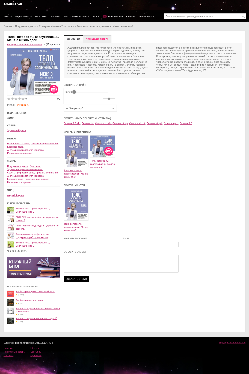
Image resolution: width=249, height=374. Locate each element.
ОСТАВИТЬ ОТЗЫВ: (75, 252)
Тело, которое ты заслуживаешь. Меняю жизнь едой (76, 173)
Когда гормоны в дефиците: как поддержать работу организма (32, 236)
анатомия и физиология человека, (25, 150)
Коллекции (115, 16)
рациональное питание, (37, 179)
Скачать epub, (171, 123)
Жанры (55, 16)
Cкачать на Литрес (97, 39)
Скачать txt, (88, 123)
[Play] (76, 98)
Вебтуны (41, 16)
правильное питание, (18, 143)
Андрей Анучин (15, 195)
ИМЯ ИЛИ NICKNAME (75, 238)
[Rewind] (69, 99)
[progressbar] (91, 92)
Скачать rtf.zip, (120, 123)
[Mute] (99, 98)
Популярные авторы (14, 351)
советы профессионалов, (44, 143)
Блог (96, 16)
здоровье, (35, 166)
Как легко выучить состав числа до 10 (36, 318)
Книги (8, 16)
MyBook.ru (36, 355)
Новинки (8, 348)
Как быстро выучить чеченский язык (35, 291)
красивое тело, (15, 146)
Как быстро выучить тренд (30, 300)
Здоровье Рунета (16, 130)
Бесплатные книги (77, 16)
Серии (130, 16)
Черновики (146, 16)
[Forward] (84, 99)
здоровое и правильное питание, (25, 169)
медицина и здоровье (19, 182)
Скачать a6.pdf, (155, 123)
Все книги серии (18, 250)
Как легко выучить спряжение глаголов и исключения (38, 310)
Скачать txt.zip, (103, 123)
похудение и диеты (25, 26)
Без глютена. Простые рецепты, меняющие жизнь (33, 210)
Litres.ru (35, 348)
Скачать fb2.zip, (72, 123)
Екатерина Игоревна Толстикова (56, 26)
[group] (90, 96)
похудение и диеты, (18, 166)
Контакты (8, 355)
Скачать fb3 (186, 123)
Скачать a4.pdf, (137, 123)
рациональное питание (19, 153)
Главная (8, 26)
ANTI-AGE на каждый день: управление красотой (37, 219)
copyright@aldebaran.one (232, 342)
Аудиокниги (23, 16)
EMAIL (126, 238)
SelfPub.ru (36, 351)
